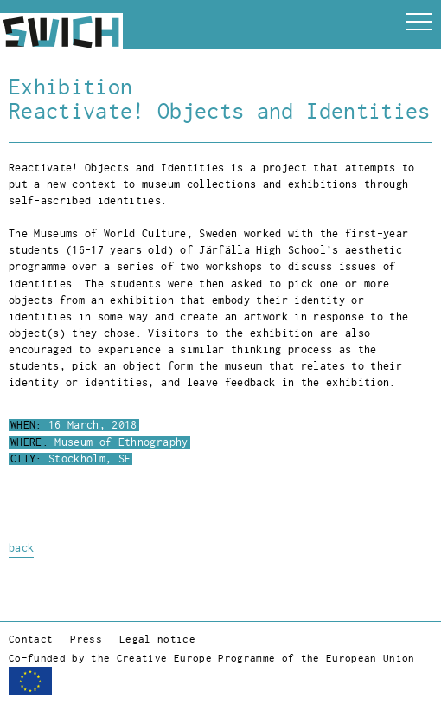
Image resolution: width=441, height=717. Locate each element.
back (21, 548)
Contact (31, 639)
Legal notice (157, 639)
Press (86, 639)
